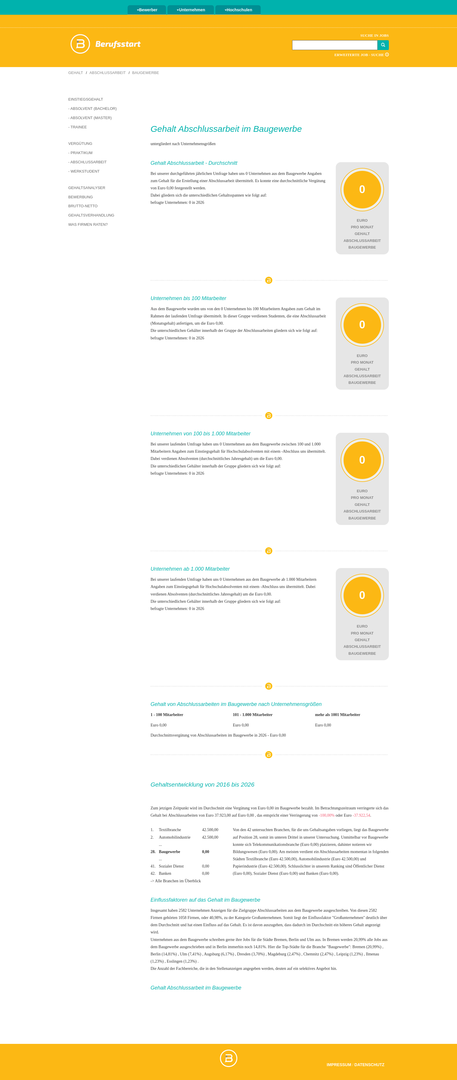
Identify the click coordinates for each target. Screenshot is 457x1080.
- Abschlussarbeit (87, 162)
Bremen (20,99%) (366, 947)
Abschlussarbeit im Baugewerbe (240, 129)
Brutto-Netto (83, 206)
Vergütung (80, 143)
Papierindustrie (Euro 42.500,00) (259, 866)
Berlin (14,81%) (164, 954)
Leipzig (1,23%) (349, 954)
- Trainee (77, 127)
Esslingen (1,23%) (182, 961)
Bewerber (147, 10)
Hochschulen (238, 10)
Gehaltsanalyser (86, 188)
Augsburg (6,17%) (219, 954)
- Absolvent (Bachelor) (92, 108)
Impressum (339, 1064)
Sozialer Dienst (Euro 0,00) (275, 873)
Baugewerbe (145, 73)
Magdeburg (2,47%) (284, 954)
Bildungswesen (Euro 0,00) (255, 852)
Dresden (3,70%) (251, 954)
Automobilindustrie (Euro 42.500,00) (329, 859)
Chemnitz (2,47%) (318, 954)
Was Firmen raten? (88, 224)
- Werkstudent (84, 171)
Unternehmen (191, 10)
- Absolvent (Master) (90, 118)
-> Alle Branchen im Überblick (176, 881)
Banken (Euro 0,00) (322, 873)
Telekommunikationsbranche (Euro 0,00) (285, 844)
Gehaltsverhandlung (91, 215)
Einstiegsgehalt (85, 99)
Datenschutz (370, 1064)
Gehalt (75, 73)
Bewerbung (80, 197)
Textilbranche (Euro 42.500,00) (271, 859)
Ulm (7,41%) (190, 954)
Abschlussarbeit (107, 73)
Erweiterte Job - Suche (361, 55)
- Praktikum (80, 153)
